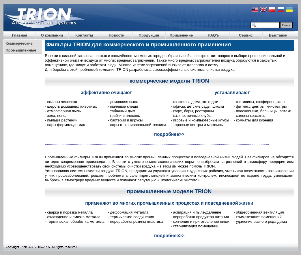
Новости (117, 35)
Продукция (149, 35)
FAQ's (213, 35)
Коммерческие (19, 43)
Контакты (84, 35)
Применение (181, 35)
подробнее (166, 134)
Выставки (278, 35)
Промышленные (21, 50)
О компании (52, 35)
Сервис (246, 35)
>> (181, 134)
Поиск (286, 25)
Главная (19, 35)
